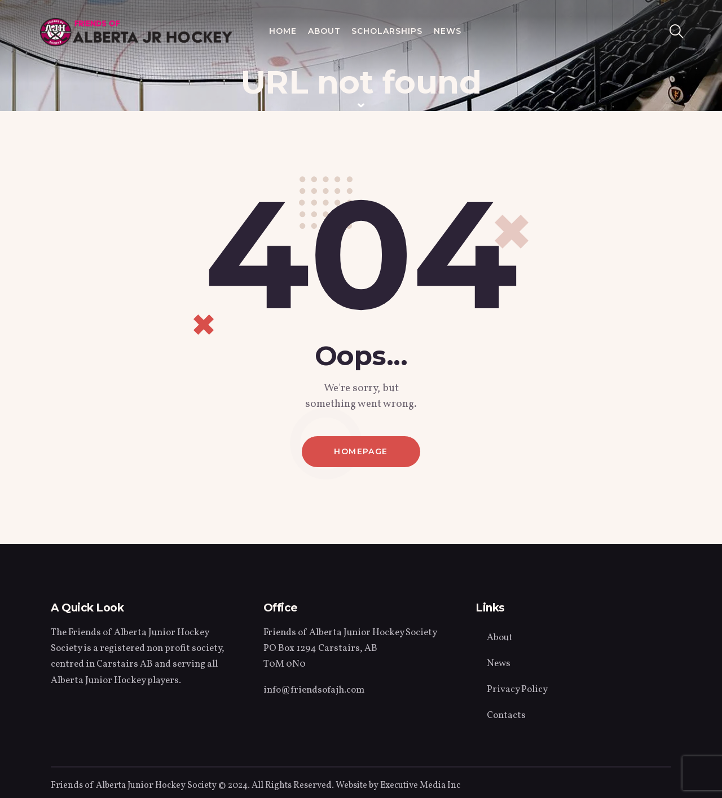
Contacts (506, 715)
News (498, 663)
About (500, 637)
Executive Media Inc (420, 785)
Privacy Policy (517, 689)
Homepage (361, 451)
